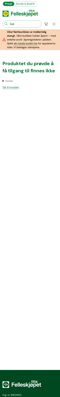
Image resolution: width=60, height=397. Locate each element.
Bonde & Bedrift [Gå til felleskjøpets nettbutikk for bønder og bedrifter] (25, 3)
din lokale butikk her (25, 43)
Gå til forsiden (11, 87)
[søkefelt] (22, 24)
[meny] (53, 24)
